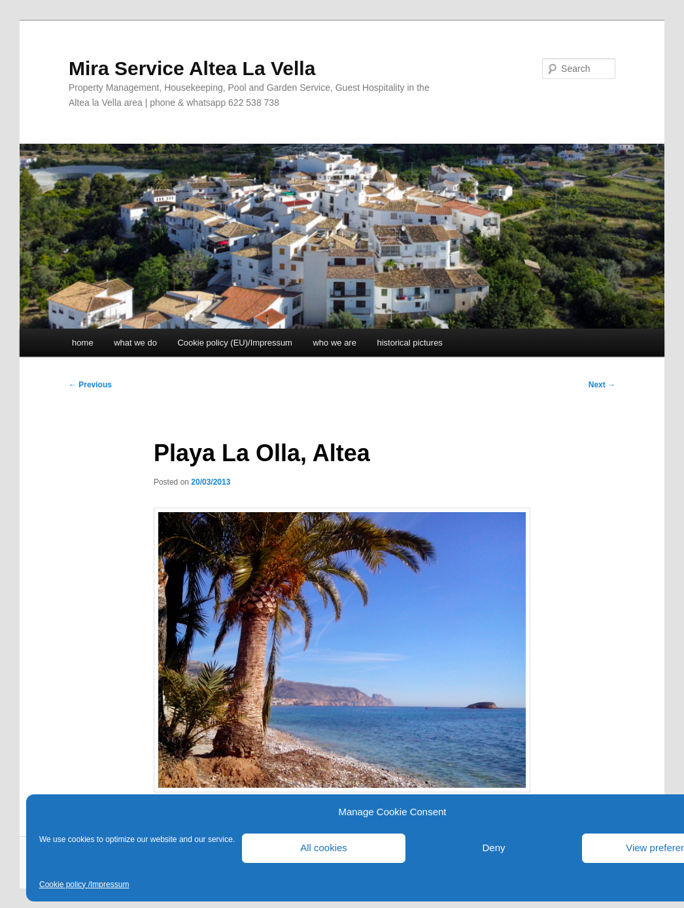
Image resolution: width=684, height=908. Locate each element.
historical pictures (409, 343)
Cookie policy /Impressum (84, 884)
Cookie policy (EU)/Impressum (234, 343)
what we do (135, 343)
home (83, 343)
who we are (334, 343)
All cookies (323, 847)
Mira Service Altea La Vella (192, 68)
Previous (90, 384)
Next (602, 384)
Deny (493, 847)
